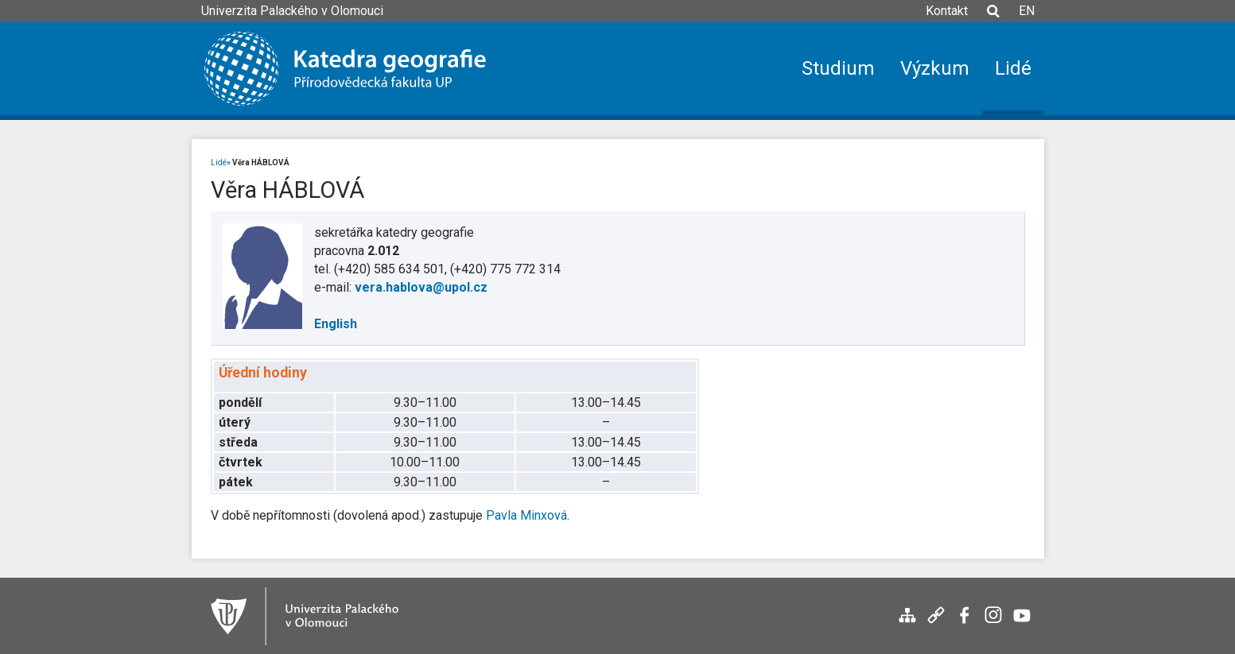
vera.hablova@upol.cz (421, 287)
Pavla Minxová (526, 515)
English (335, 323)
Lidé (219, 162)
